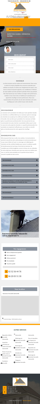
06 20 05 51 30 (25, 1)
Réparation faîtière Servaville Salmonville (7, 337)
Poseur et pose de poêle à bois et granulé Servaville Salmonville (6, 355)
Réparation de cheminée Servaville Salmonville (33, 350)
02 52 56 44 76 (13, 1)
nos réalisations (14, 29)
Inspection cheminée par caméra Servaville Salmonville (6, 345)
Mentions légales (27, 400)
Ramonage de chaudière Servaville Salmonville (20, 347)
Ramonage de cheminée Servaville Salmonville (33, 357)
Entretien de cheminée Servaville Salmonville (20, 355)
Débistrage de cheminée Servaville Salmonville (20, 340)
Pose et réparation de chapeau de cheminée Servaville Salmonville (33, 341)
